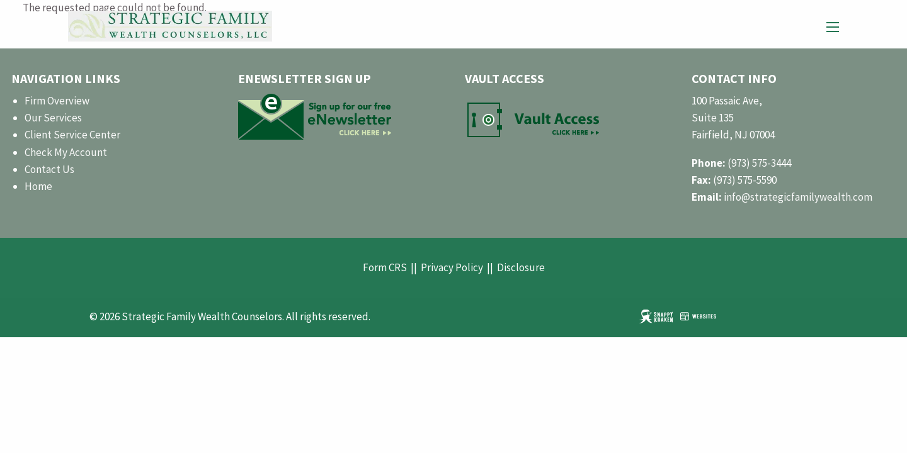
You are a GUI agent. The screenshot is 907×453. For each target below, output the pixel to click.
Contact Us (49, 169)
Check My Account (66, 152)
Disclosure (521, 267)
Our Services (53, 118)
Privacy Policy (452, 267)
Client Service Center (72, 135)
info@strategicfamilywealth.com (798, 197)
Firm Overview (57, 101)
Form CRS (385, 267)
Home (38, 186)
